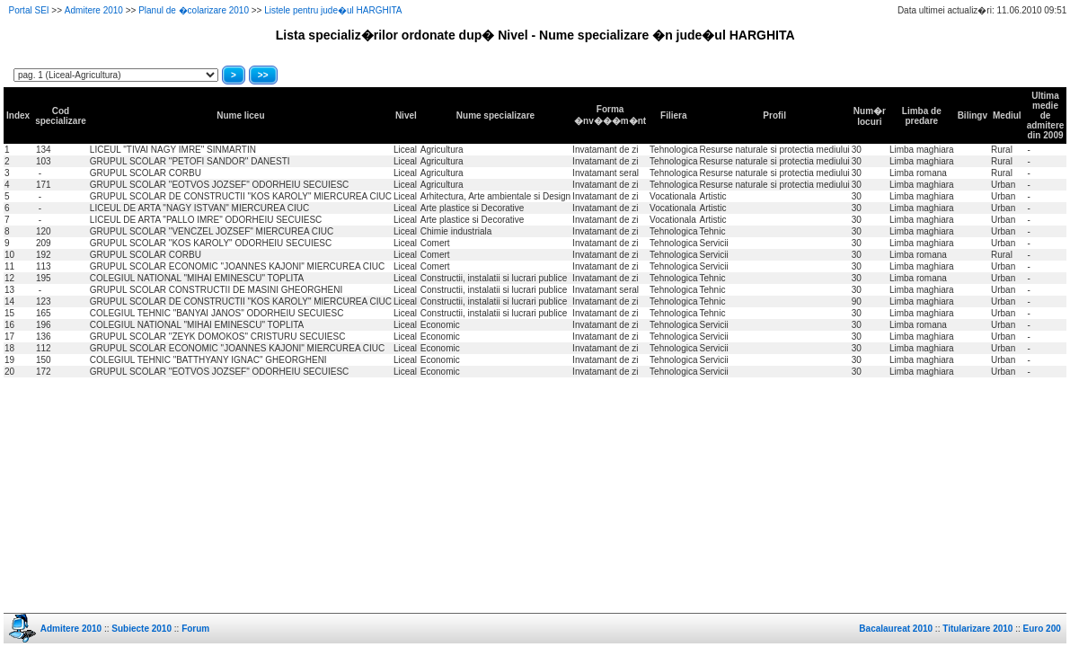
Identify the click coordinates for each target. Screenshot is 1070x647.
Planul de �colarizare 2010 (193, 10)
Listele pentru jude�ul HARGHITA (333, 10)
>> (263, 75)
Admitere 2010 (94, 10)
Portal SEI (29, 10)
